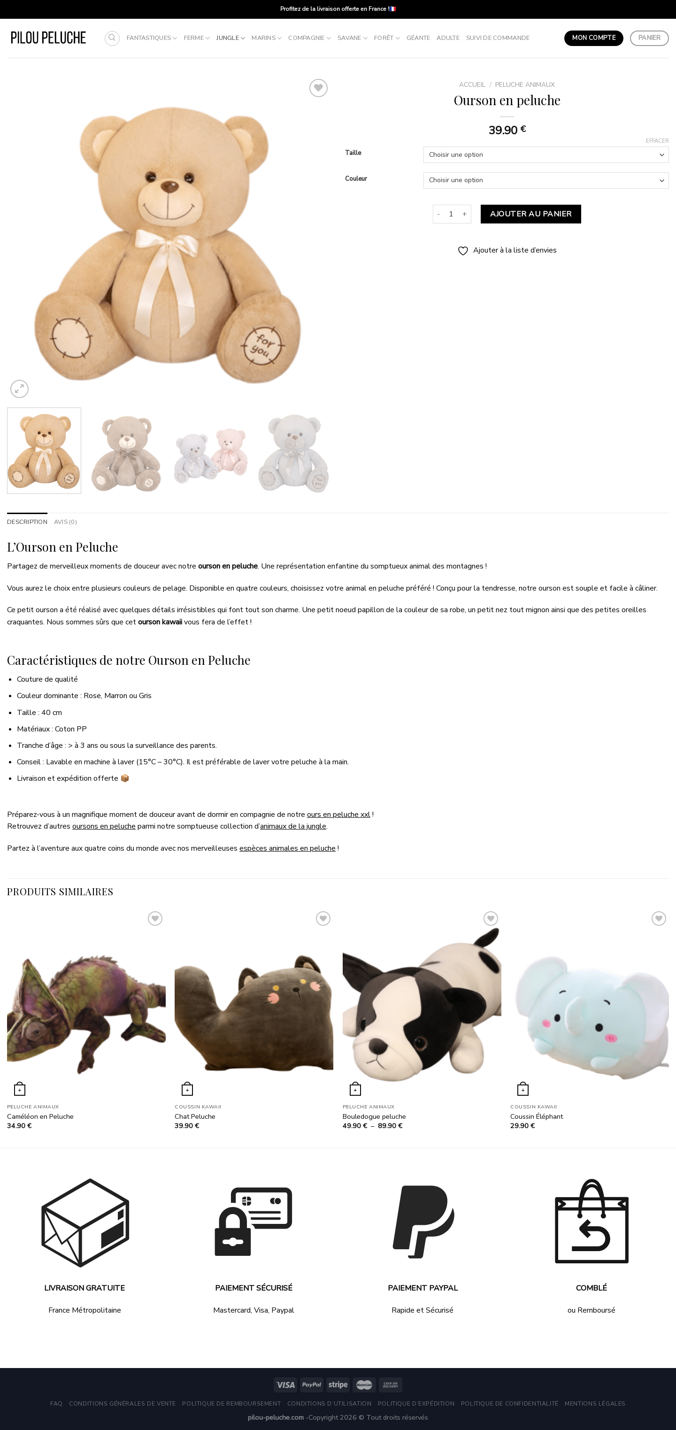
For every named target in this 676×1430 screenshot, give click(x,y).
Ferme (197, 38)
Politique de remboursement (231, 1403)
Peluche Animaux (525, 84)
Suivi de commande (498, 38)
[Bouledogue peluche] (422, 1004)
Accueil (472, 84)
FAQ (56, 1403)
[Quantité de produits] (451, 214)
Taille (353, 153)
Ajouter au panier (530, 214)
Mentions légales (595, 1403)
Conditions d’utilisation (329, 1403)
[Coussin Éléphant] (589, 1004)
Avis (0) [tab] (65, 522)
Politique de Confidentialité (510, 1403)
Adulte (448, 38)
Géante (418, 38)
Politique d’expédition (416, 1403)
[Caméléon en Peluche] (86, 1004)
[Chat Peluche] (254, 1004)
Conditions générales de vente (122, 1403)
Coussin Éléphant (536, 1116)
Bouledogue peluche (374, 1116)
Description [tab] (27, 522)
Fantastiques (152, 38)
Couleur (356, 179)
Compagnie (309, 38)
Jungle (230, 38)
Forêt (387, 38)
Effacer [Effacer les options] (657, 141)
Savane (353, 38)
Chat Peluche (195, 1116)
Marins (267, 38)
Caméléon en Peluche (40, 1116)
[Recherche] (112, 38)
